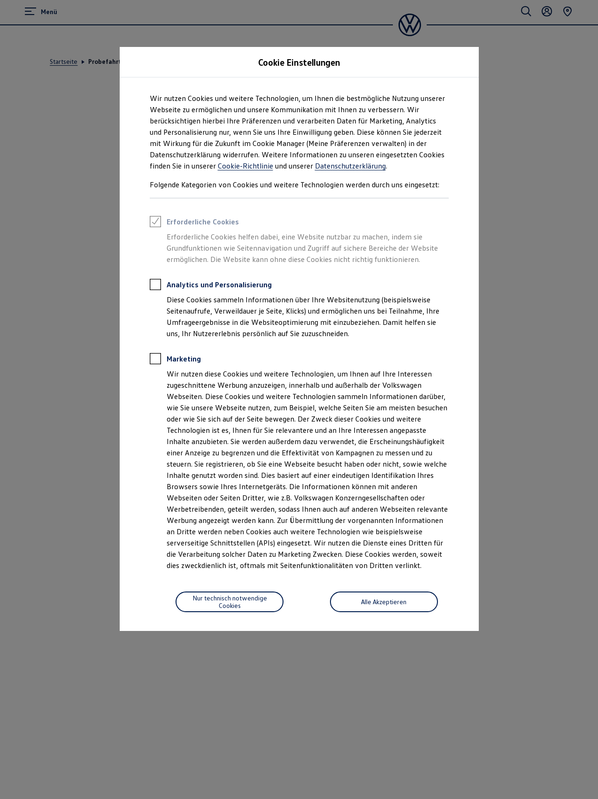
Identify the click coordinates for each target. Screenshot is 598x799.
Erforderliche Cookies (194, 223)
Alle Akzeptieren (383, 602)
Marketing (175, 360)
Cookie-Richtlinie (245, 165)
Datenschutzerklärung (350, 165)
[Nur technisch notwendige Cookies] (230, 602)
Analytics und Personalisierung (211, 286)
